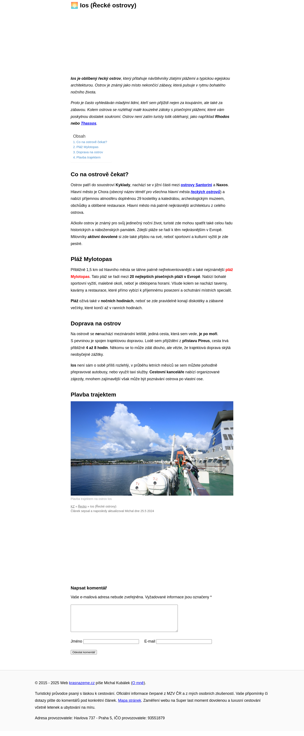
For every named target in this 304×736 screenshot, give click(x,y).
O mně (138, 688)
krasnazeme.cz (82, 688)
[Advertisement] (152, 41)
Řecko (82, 506)
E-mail (149, 646)
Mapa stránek (129, 705)
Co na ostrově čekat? (91, 142)
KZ (73, 506)
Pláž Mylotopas (87, 147)
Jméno (76, 646)
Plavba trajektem (88, 157)
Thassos (88, 123)
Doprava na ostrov (89, 152)
